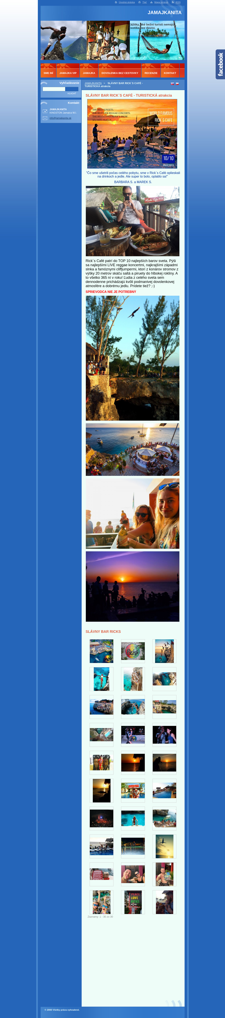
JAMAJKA (89, 73)
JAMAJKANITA (93, 83)
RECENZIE (151, 73)
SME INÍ (48, 73)
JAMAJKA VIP (68, 73)
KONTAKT (170, 73)
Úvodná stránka (127, 2)
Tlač (144, 2)
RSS (178, 2)
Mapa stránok (161, 2)
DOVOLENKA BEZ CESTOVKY (120, 73)
